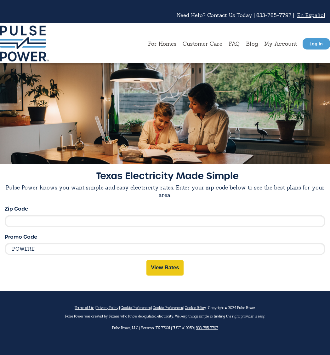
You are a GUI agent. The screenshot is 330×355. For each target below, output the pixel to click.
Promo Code (21, 237)
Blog (252, 43)
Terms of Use (84, 308)
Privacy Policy (107, 308)
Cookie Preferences (136, 308)
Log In (316, 43)
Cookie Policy (195, 308)
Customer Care (202, 43)
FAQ (234, 43)
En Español (311, 15)
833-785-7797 (207, 328)
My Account (280, 43)
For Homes (162, 43)
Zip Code (16, 209)
